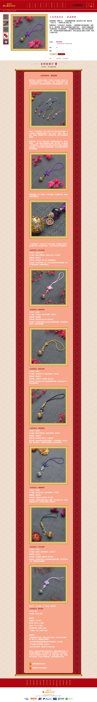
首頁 (4, 10)
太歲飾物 (35, 5)
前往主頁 (30, 682)
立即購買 (53, 54)
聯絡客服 (62, 5)
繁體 (93, 4)
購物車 (91, 5)
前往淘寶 (27, 682)
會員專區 (57, 5)
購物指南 (51, 5)
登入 (86, 4)
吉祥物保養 (65, 58)
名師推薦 (40, 5)
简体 (93, 6)
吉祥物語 (29, 5)
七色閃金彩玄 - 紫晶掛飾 (11, 10)
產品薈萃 (46, 5)
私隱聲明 (63, 682)
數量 (50, 50)
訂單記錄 (50, 682)
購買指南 (58, 58)
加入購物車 (61, 54)
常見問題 (53, 682)
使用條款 (60, 682)
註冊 (86, 6)
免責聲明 (66, 682)
